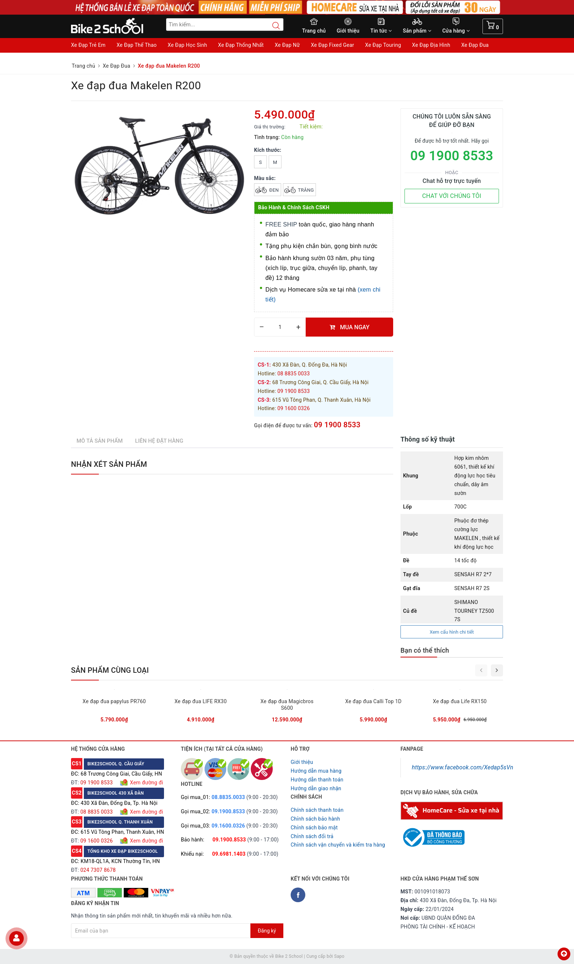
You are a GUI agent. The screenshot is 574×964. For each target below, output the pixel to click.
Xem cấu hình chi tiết (452, 632)
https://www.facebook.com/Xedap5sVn (462, 767)
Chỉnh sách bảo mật (314, 827)
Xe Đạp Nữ (287, 45)
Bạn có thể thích (424, 650)
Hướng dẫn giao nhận (316, 788)
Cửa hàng (456, 31)
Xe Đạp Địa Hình (431, 45)
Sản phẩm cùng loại (110, 670)
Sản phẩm (417, 31)
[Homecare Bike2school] (451, 810)
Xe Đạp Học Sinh (187, 45)
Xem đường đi (145, 782)
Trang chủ (314, 31)
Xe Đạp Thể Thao (136, 45)
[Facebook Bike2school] (298, 895)
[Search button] (272, 25)
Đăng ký (267, 931)
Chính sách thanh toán (317, 810)
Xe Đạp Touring (383, 45)
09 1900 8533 (337, 424)
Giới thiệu (348, 31)
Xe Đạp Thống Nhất (241, 45)
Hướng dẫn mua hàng (316, 771)
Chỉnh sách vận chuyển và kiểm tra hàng (338, 845)
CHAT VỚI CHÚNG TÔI (451, 195)
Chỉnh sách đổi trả (312, 836)
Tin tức (381, 31)
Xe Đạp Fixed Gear (332, 45)
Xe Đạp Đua (475, 45)
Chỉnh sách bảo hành (315, 819)
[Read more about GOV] (432, 834)
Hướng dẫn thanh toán (317, 780)
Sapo (339, 956)
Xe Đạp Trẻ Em (88, 45)
